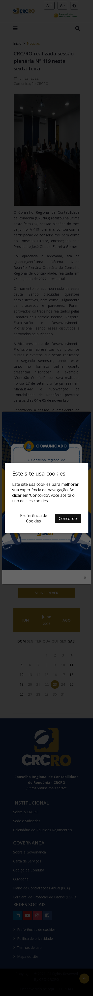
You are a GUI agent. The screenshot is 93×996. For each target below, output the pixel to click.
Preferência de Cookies (33, 518)
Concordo (68, 518)
